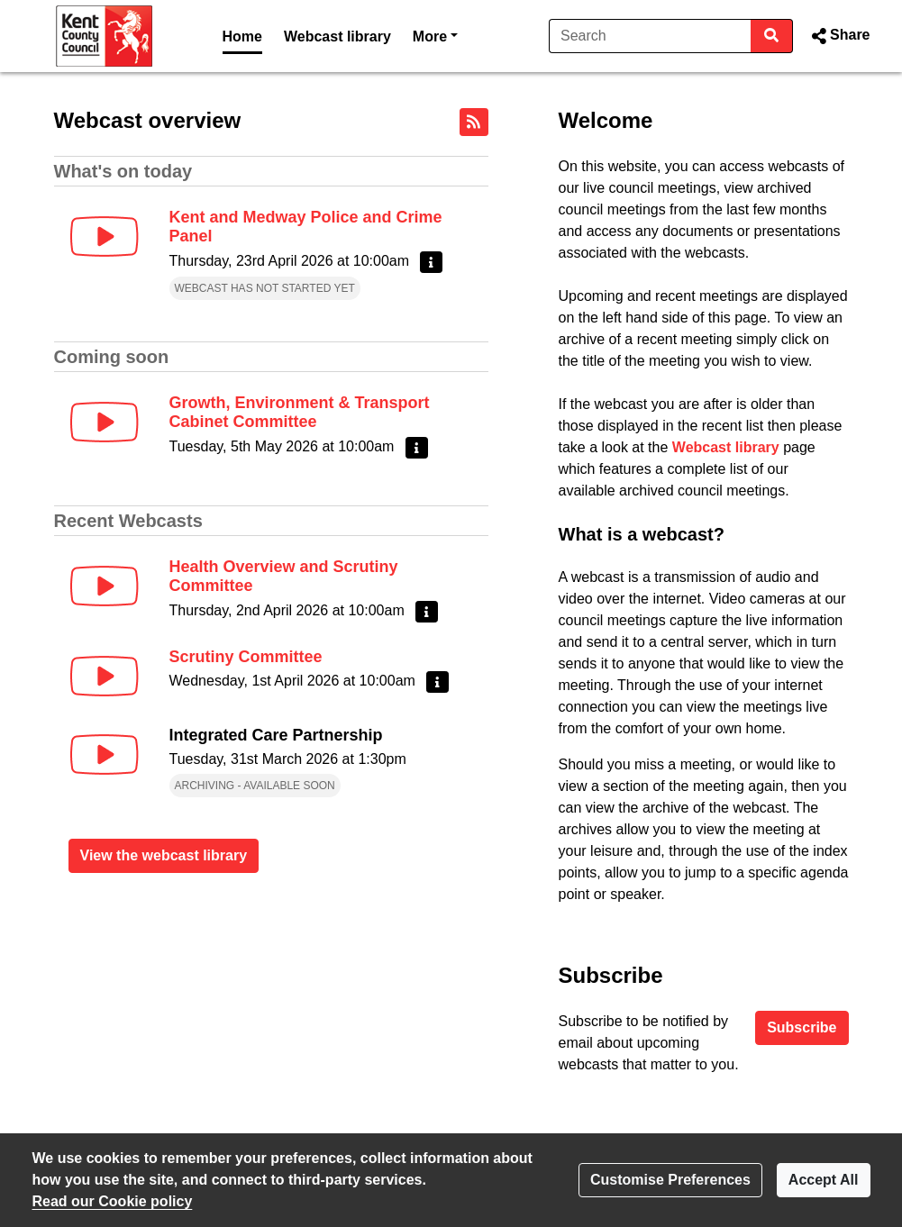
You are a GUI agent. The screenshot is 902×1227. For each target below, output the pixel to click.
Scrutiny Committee (246, 657)
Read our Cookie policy (112, 1201)
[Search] (650, 36)
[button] (838, 36)
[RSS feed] (474, 122)
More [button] (435, 34)
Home (242, 36)
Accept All (823, 1179)
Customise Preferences (670, 1179)
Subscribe (801, 1027)
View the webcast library (164, 855)
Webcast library (337, 36)
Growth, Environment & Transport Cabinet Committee (299, 413)
